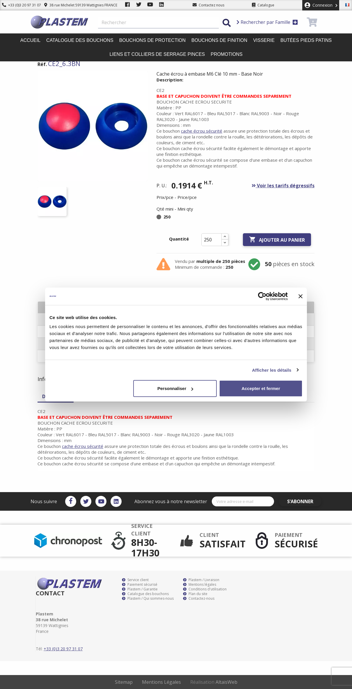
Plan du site (195, 594)
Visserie (264, 40)
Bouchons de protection (152, 40)
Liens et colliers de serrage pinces (157, 54)
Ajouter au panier (277, 239)
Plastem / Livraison (201, 580)
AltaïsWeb (226, 682)
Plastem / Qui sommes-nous (148, 598)
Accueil (30, 40)
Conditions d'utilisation (205, 589)
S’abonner (304, 501)
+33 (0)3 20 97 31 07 (19, 5)
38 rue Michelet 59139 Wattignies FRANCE (76, 5)
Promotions (226, 54)
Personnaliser (175, 388)
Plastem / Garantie (140, 589)
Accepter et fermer (260, 388)
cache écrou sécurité (201, 131)
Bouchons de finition (219, 40)
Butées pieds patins (306, 40)
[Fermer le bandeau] (300, 296)
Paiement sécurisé (139, 584)
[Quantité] (211, 239)
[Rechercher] (158, 23)
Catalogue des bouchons (79, 40)
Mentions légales (199, 584)
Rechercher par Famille (267, 22)
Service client (135, 580)
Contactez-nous (198, 598)
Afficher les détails (271, 369)
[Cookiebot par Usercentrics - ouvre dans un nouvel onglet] (262, 296)
